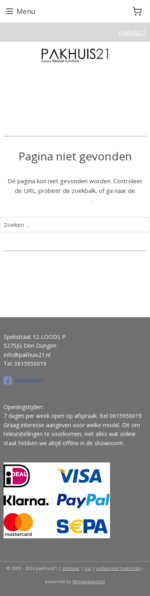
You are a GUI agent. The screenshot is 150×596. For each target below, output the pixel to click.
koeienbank (23, 380)
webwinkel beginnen (118, 568)
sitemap (71, 568)
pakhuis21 (132, 32)
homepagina (74, 200)
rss (88, 568)
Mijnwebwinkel (88, 581)
